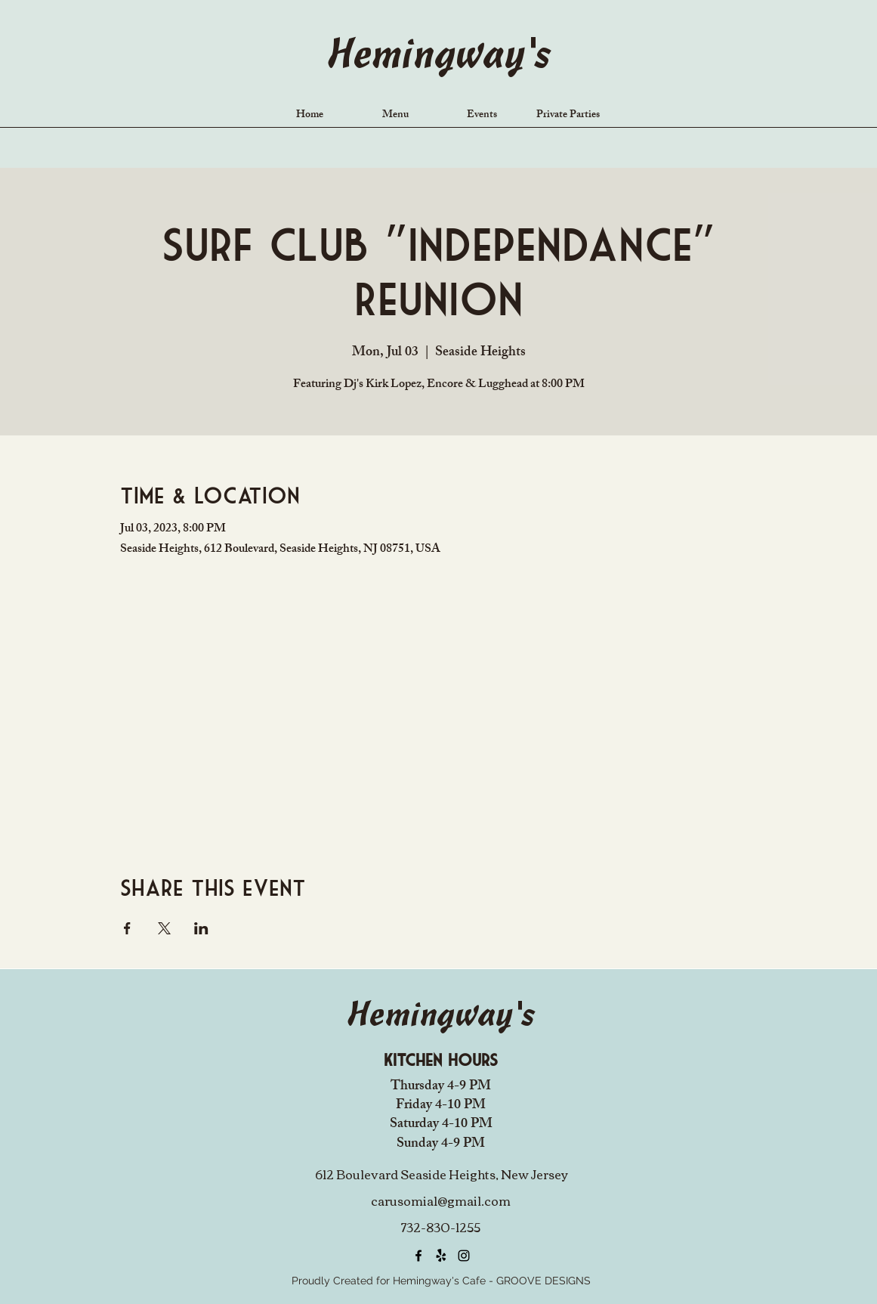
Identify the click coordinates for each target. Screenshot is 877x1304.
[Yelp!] (441, 1255)
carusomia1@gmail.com (441, 1200)
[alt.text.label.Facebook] (418, 1255)
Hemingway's (438, 57)
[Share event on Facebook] (127, 928)
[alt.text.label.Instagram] (463, 1255)
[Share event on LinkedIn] (201, 928)
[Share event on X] (164, 928)
